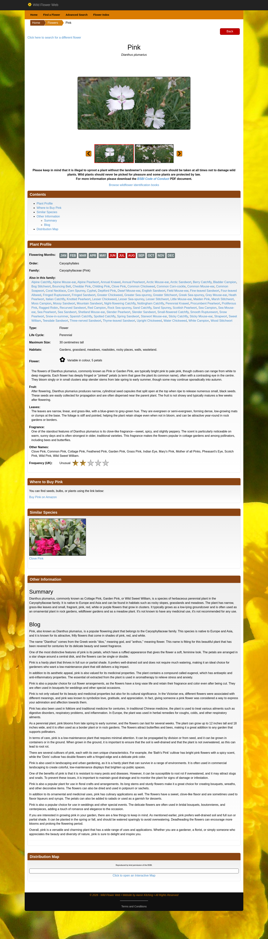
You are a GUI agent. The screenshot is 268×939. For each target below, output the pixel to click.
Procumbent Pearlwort (205, 303)
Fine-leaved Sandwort (204, 290)
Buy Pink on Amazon (43, 497)
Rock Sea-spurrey (119, 307)
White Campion (199, 320)
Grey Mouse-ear (216, 295)
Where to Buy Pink (49, 207)
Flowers (53, 22)
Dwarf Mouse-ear (129, 290)
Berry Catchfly (202, 282)
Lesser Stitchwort (157, 299)
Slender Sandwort (144, 312)
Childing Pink (101, 286)
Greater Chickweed (110, 295)
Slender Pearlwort (118, 312)
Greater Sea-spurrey (137, 295)
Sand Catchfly (142, 307)
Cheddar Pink (82, 286)
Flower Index (101, 14)
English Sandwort (153, 290)
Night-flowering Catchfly (120, 303)
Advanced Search (77, 14)
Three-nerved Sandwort (85, 320)
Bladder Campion (224, 282)
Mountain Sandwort (90, 303)
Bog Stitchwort (41, 286)
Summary (50, 220)
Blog (47, 224)
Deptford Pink (107, 290)
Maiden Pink (201, 299)
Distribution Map (47, 229)
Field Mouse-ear (177, 290)
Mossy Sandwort (64, 303)
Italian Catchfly (55, 299)
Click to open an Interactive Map (134, 875)
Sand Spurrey (162, 307)
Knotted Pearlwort (78, 299)
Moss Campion (41, 303)
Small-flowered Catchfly (173, 312)
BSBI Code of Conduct (153, 178)
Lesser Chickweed (104, 299)
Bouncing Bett (61, 286)
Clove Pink (119, 286)
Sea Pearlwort (46, 312)
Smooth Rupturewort (204, 312)
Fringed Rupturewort (56, 295)
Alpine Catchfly (41, 282)
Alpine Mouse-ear (64, 282)
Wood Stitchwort (221, 320)
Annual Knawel (111, 282)
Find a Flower (51, 14)
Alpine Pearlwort (88, 282)
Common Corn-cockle (171, 286)
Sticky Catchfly (178, 316)
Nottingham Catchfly (150, 303)
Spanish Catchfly (81, 316)
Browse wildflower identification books (134, 185)
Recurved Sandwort (73, 307)
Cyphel (91, 290)
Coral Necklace (56, 290)
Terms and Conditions (134, 906)
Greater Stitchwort (165, 295)
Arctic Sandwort (180, 282)
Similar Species (47, 212)
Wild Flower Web (42, 5)
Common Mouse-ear (200, 286)
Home (34, 14)
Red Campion (97, 307)
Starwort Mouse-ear (154, 316)
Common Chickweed (141, 286)
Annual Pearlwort (133, 282)
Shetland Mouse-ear (91, 312)
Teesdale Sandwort (55, 320)
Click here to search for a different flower (54, 37)
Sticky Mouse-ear (201, 316)
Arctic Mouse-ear (157, 282)
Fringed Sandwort (83, 295)
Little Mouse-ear (181, 299)
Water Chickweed (175, 320)
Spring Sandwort (128, 316)
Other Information (48, 216)
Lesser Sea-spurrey (131, 299)
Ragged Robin (48, 307)
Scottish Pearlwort (185, 307)
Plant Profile (45, 203)
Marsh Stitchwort (222, 299)
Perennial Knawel (177, 303)
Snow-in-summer (57, 316)
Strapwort (220, 316)
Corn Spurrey (76, 290)
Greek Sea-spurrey (191, 295)
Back (230, 31)
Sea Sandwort (67, 312)
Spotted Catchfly (104, 316)
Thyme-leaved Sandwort (119, 320)
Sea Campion (207, 307)
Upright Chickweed (149, 320)
